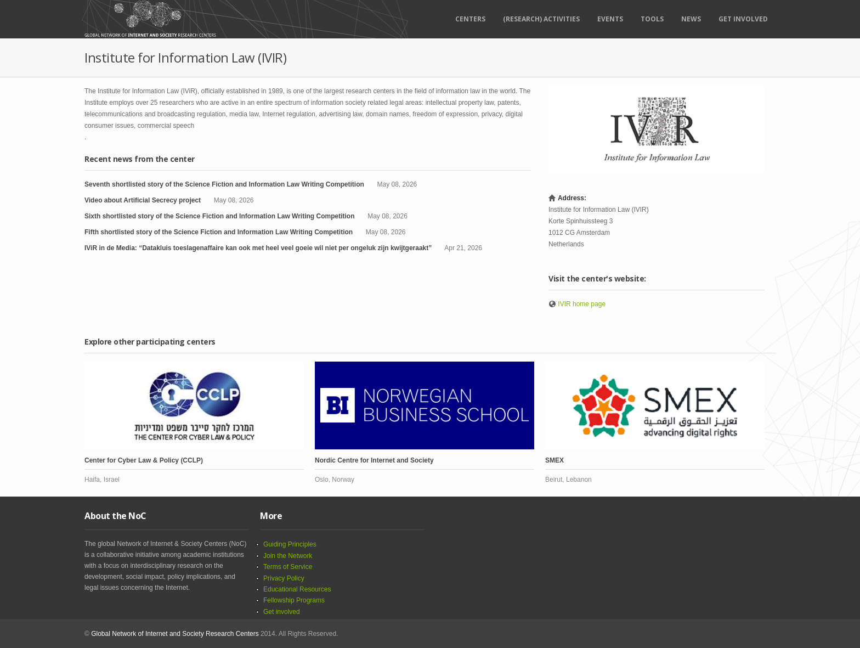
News (691, 19)
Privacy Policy (283, 578)
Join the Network (287, 556)
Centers (470, 19)
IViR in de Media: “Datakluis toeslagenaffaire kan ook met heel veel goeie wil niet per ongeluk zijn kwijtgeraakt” (258, 248)
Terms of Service (287, 567)
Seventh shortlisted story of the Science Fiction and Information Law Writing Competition (224, 184)
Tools (652, 19)
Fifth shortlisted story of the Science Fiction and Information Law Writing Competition (218, 232)
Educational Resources (297, 589)
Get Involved (743, 19)
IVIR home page (582, 304)
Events (610, 19)
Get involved (281, 612)
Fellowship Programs (294, 600)
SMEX (554, 460)
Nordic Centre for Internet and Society (374, 460)
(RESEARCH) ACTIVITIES (541, 19)
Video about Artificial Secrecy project (142, 200)
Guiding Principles (289, 544)
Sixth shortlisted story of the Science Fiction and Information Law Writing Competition (219, 216)
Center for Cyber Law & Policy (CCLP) (143, 460)
